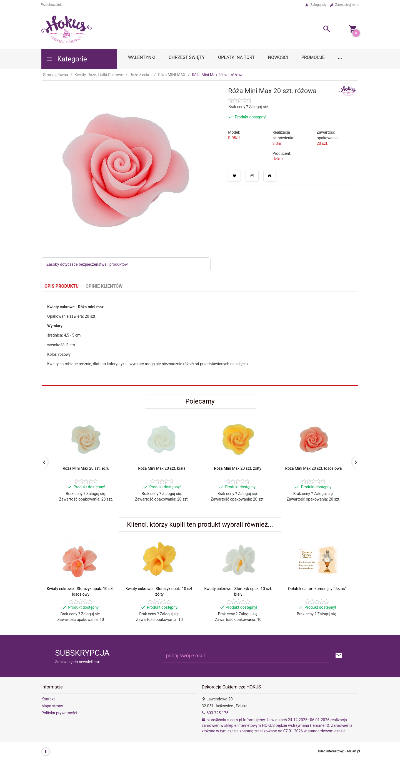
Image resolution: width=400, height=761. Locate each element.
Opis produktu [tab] (61, 286)
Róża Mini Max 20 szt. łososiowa (313, 468)
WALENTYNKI (141, 57)
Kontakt (48, 699)
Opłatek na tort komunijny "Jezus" (317, 588)
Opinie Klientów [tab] (104, 286)
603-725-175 (215, 713)
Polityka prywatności (59, 713)
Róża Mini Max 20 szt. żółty (237, 468)
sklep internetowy (331, 751)
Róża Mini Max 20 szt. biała (161, 468)
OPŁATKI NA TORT (236, 57)
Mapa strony (52, 706)
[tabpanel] (200, 339)
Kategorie (66, 59)
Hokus (278, 159)
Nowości (278, 57)
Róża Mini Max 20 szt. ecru (86, 468)
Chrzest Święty (187, 57)
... (340, 57)
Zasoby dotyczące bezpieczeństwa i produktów (87, 264)
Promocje (313, 57)
